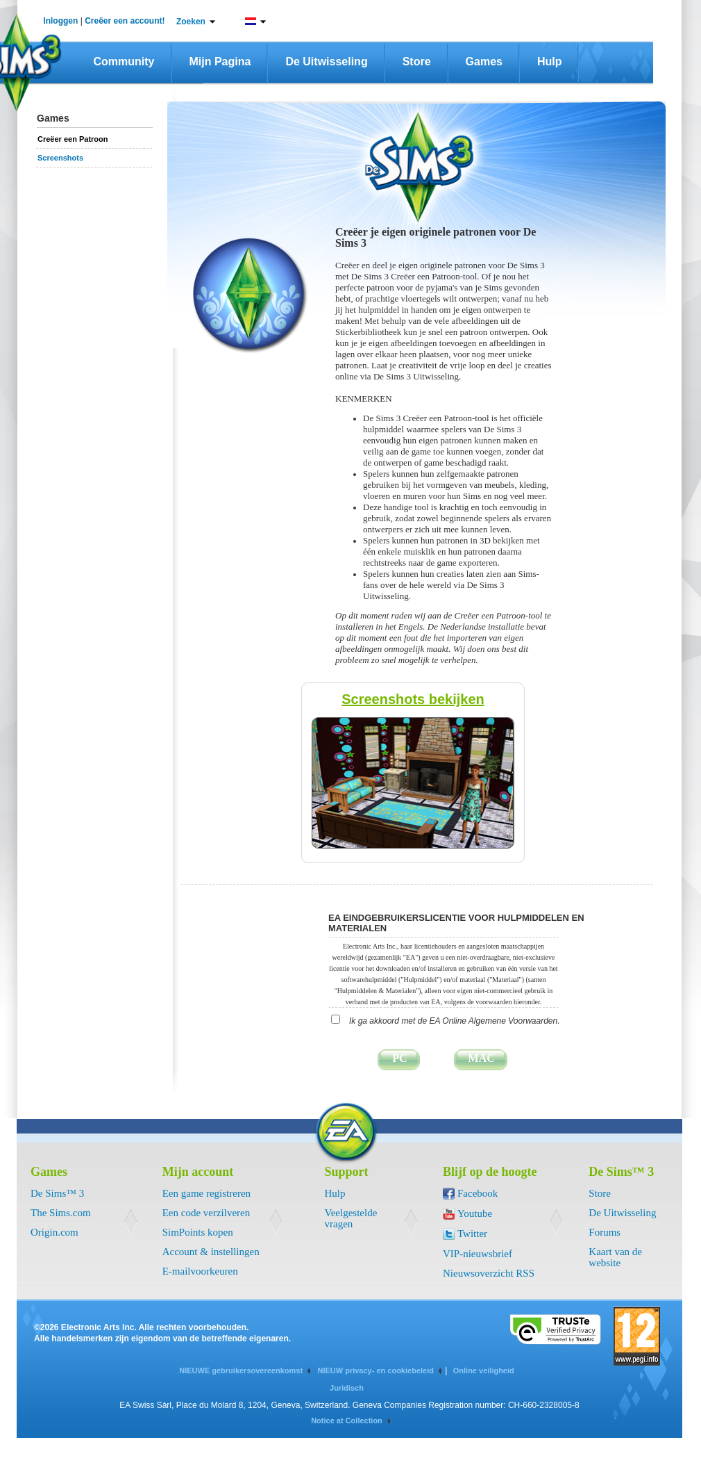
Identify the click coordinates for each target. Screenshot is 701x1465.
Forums (604, 1232)
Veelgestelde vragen (351, 1218)
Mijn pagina (220, 61)
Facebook (477, 1193)
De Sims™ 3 (57, 1193)
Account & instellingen (211, 1251)
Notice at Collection (346, 1420)
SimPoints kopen (197, 1232)
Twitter (472, 1233)
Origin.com (54, 1232)
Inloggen (60, 21)
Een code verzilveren (206, 1212)
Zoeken (190, 21)
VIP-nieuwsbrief (477, 1253)
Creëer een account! (124, 21)
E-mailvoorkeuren (200, 1271)
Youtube (474, 1213)
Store (417, 61)
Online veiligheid (483, 1370)
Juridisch (347, 1388)
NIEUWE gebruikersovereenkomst (241, 1370)
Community (124, 61)
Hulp (549, 61)
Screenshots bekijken (412, 699)
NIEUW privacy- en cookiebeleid (375, 1370)
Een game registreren (206, 1193)
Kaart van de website (615, 1257)
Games (484, 61)
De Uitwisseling (326, 61)
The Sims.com (61, 1212)
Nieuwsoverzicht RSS (488, 1273)
